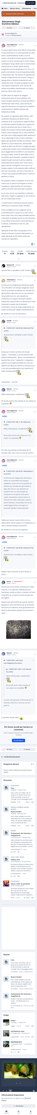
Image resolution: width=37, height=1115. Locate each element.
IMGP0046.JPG (16, 1042)
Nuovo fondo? (16, 811)
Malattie (13, 831)
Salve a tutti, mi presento (20, 884)
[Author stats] (34, 45)
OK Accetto (18, 1106)
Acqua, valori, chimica (17, 857)
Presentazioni (15, 785)
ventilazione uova (17, 1031)
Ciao (12, 788)
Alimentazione (16, 35)
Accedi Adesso (18, 740)
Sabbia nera (15, 859)
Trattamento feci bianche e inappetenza (21, 834)
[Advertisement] (18, 928)
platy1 (13, 1020)
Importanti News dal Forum (13, 14)
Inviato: (26, 972)
